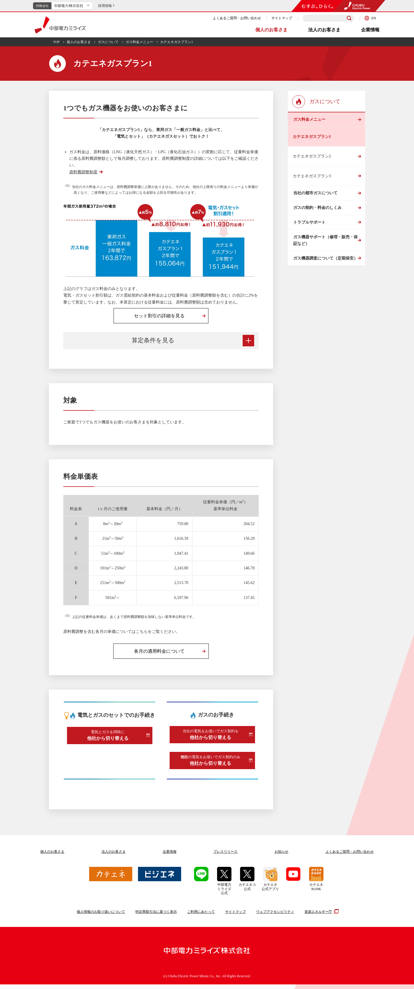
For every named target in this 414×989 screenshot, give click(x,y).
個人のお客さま (271, 29)
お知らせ (281, 856)
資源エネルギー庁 (320, 916)
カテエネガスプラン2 (312, 161)
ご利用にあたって (201, 916)
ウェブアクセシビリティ (275, 916)
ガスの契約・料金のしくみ (317, 220)
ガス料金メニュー (139, 42)
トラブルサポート (309, 240)
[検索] (349, 18)
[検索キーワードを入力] (328, 18)
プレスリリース (225, 856)
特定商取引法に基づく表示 (156, 916)
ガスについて (108, 42)
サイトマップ (281, 18)
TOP (56, 42)
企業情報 (370, 29)
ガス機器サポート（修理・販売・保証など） (325, 262)
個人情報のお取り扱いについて (101, 916)
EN (370, 18)
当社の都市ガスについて (315, 200)
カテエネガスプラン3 (312, 181)
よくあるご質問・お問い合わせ (237, 18)
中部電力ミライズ (60, 25)
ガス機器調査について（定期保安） (325, 286)
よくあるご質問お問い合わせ (349, 856)
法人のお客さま (324, 29)
